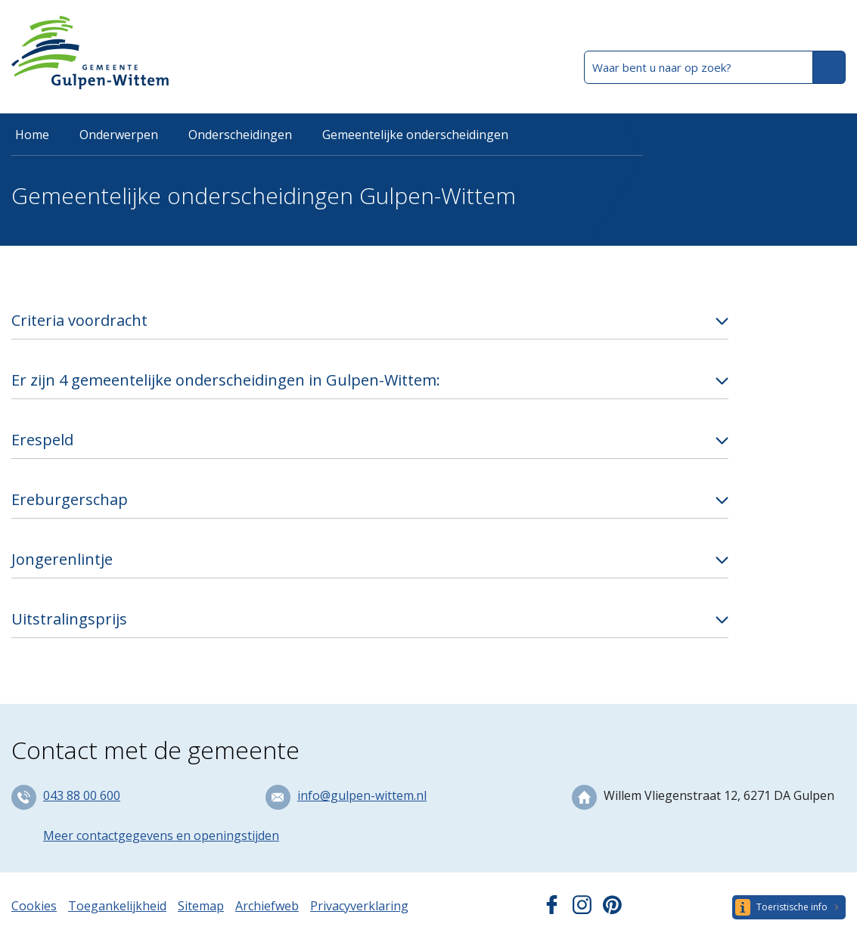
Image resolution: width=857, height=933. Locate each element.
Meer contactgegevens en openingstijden (161, 835)
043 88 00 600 (81, 795)
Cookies (34, 905)
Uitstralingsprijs (69, 619)
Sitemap (201, 905)
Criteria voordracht (79, 320)
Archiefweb (267, 905)
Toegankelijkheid (117, 905)
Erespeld (42, 439)
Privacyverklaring (359, 905)
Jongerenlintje (62, 559)
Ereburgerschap (69, 499)
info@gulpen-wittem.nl (362, 795)
